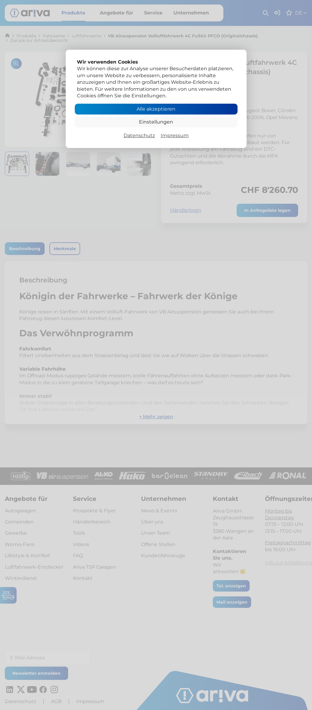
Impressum (175, 135)
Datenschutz (139, 135)
